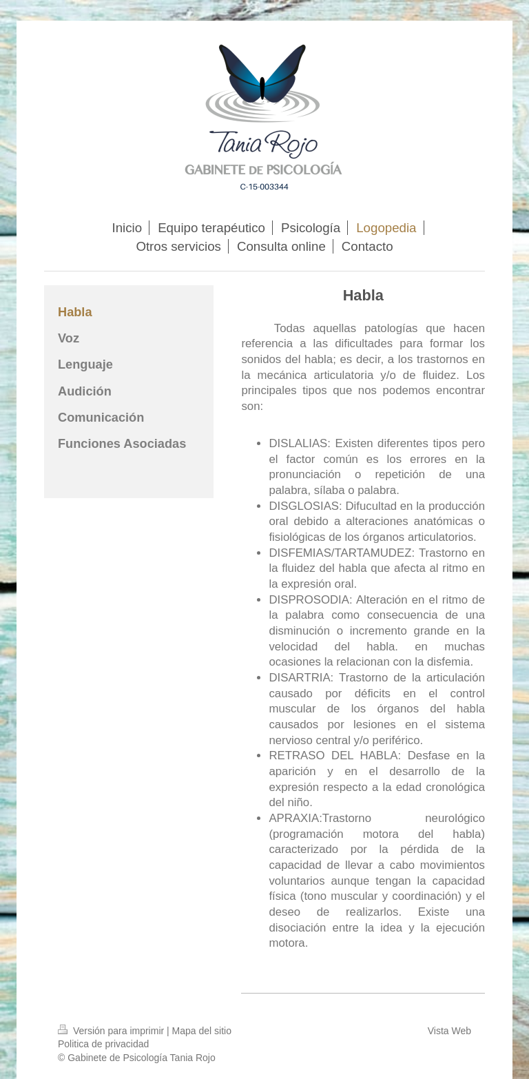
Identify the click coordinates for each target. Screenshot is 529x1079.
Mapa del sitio (201, 1030)
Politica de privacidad (103, 1043)
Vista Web (449, 1030)
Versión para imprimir (112, 1030)
